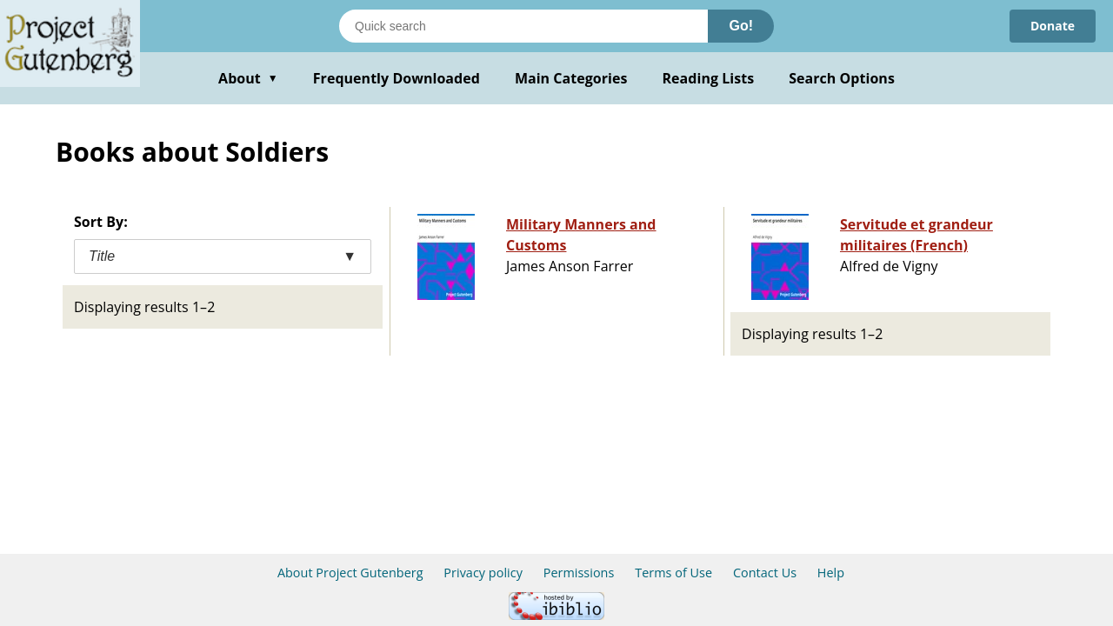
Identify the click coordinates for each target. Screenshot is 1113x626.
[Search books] (523, 26)
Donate (1052, 25)
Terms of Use (673, 572)
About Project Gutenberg (350, 572)
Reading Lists (709, 78)
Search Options (842, 78)
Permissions (579, 572)
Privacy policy (483, 572)
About (248, 78)
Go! (741, 25)
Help (830, 572)
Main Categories (571, 78)
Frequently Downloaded (396, 78)
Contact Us (764, 572)
